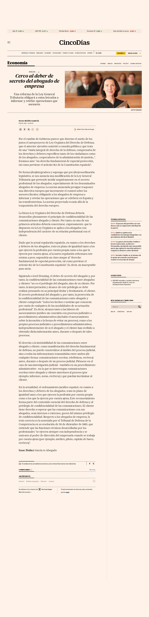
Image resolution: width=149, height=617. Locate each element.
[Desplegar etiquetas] (94, 481)
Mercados (39, 53)
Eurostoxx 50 (91, 31)
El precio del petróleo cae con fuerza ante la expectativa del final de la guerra (126, 226)
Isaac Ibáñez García (29, 121)
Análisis (32, 72)
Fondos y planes (68, 53)
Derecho (44, 481)
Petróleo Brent (64, 31)
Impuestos (117, 63)
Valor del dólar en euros (121, 31)
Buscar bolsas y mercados (122, 300)
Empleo (110, 63)
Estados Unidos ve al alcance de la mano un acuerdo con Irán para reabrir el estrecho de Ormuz (126, 257)
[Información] (39, 72)
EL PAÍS (97, 52)
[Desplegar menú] (9, 42)
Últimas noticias (80, 53)
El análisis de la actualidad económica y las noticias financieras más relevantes (49, 464)
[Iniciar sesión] (134, 53)
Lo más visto (116, 275)
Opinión (89, 53)
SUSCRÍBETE (121, 53)
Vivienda (103, 63)
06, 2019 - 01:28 (26, 123)
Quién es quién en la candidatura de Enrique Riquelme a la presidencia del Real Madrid (126, 235)
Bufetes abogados (32, 481)
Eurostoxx (120, 311)
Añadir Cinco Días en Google (85, 129)
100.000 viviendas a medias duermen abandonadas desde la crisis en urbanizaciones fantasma (126, 282)
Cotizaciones (56, 53)
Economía (48, 53)
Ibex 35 (15, 31)
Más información (25, 492)
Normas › (93, 470)
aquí (67, 492)
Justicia (51, 481)
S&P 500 (38, 31)
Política (126, 63)
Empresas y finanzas (28, 53)
